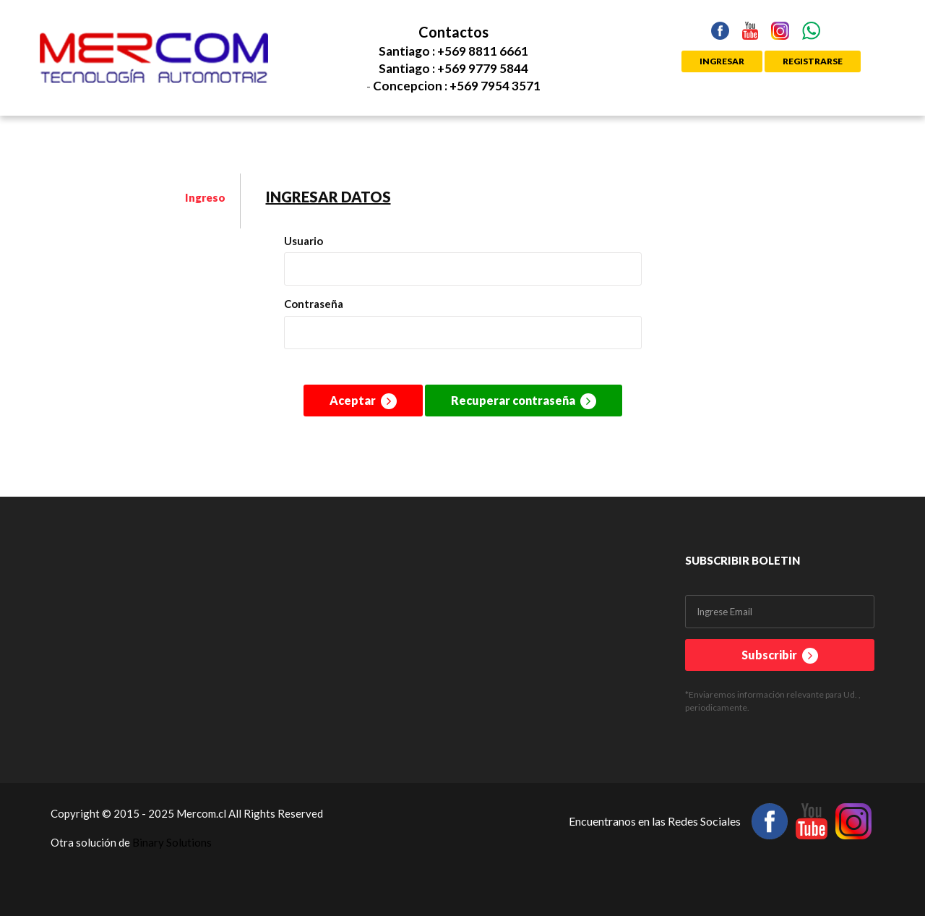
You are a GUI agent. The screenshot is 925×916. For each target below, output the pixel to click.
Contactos (453, 31)
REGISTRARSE (813, 61)
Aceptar (363, 401)
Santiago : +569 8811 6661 (453, 51)
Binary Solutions (172, 842)
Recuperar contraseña (523, 401)
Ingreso (205, 197)
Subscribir (779, 656)
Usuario (303, 240)
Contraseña (313, 303)
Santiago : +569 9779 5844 (453, 68)
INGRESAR (722, 61)
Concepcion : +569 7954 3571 (457, 85)
